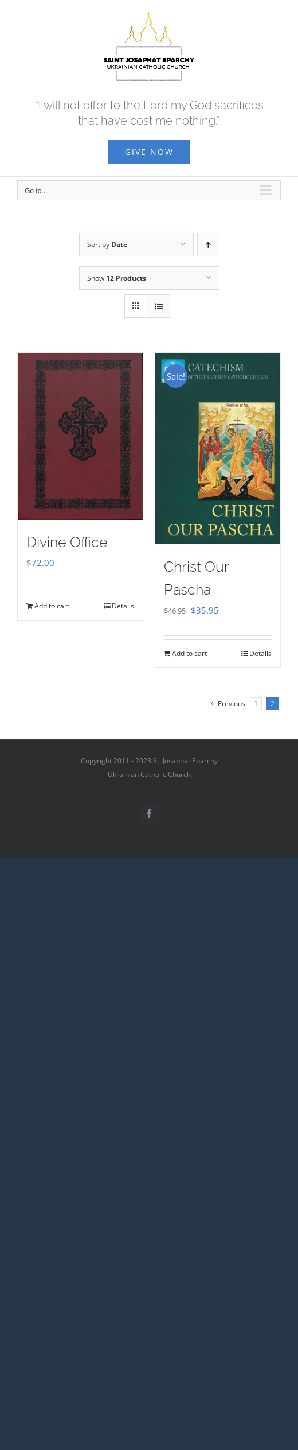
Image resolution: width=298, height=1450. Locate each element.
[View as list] (158, 306)
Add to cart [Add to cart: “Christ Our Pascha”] (189, 653)
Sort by (107, 244)
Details (123, 606)
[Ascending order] (208, 244)
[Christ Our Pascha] (217, 448)
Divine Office (67, 542)
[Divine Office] (80, 436)
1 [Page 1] (256, 703)
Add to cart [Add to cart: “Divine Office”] (51, 606)
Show (116, 278)
